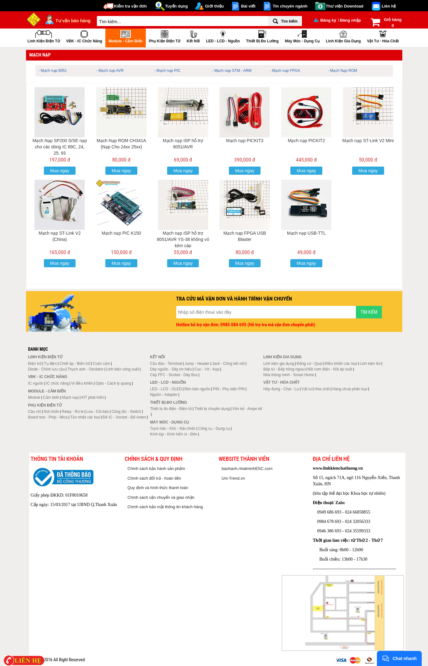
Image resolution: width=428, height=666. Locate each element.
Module (34, 397)
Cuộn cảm (101, 363)
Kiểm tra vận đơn (130, 6)
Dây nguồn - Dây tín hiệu (171, 369)
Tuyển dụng (176, 6)
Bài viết (248, 6)
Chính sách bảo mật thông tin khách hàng (165, 506)
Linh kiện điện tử (44, 36)
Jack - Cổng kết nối (228, 363)
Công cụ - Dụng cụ (214, 428)
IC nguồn (35, 383)
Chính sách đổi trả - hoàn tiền (154, 478)
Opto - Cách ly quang (113, 383)
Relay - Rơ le (73, 411)
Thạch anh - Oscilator (85, 369)
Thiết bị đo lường (262, 36)
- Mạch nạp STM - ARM (231, 70)
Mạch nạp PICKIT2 (306, 140)
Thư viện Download (344, 6)
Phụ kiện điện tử (164, 36)
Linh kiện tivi (370, 363)
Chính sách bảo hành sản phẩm (156, 468)
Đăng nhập (350, 20)
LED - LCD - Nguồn (223, 36)
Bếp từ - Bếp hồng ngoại (284, 369)
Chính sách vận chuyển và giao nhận (161, 497)
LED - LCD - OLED (166, 389)
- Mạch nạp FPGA (285, 70)
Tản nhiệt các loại (85, 417)
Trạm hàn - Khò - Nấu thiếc (172, 428)
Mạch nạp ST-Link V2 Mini (368, 140)
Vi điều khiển (82, 383)
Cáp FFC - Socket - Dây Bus (174, 375)
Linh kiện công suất (122, 369)
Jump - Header (197, 363)
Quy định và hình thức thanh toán (158, 487)
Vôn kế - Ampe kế (247, 409)
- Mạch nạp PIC (167, 70)
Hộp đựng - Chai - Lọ (281, 389)
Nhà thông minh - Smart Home (288, 375)
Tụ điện (50, 363)
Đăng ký (325, 20)
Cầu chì (34, 411)
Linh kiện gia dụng (343, 36)
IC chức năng (57, 383)
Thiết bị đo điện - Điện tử (171, 409)
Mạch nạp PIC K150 (121, 233)
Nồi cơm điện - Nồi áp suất (329, 369)
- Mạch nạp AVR (110, 70)
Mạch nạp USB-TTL (306, 233)
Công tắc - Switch (126, 411)
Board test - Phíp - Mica (47, 417)
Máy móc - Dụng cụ (302, 36)
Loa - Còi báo (97, 411)
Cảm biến (51, 397)
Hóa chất (322, 389)
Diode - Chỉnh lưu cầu (46, 369)
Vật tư (307, 389)
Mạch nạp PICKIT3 (244, 140)
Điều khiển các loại (341, 363)
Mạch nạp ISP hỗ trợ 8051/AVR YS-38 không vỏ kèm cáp (183, 239)
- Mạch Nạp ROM (342, 70)
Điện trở (34, 363)
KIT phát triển (92, 397)
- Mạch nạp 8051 (53, 70)
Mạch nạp (70, 397)
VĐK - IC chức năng (84, 36)
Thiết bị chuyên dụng (212, 409)
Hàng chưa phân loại (349, 389)
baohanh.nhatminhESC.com (247, 468)
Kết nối (193, 36)
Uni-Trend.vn (233, 478)
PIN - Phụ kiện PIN (229, 389)
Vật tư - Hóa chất (383, 36)
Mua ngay (59, 170)
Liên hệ (389, 6)
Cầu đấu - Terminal (166, 363)
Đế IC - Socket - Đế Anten (124, 417)
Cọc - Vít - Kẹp (206, 369)
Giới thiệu (214, 6)
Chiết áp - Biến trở (75, 363)
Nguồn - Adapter (163, 394)
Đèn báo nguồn (197, 389)
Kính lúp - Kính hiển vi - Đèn (173, 434)
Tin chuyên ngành (290, 6)
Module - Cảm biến (125, 36)
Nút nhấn (51, 411)
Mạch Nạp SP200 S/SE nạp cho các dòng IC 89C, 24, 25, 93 (60, 147)
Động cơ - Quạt (309, 363)
